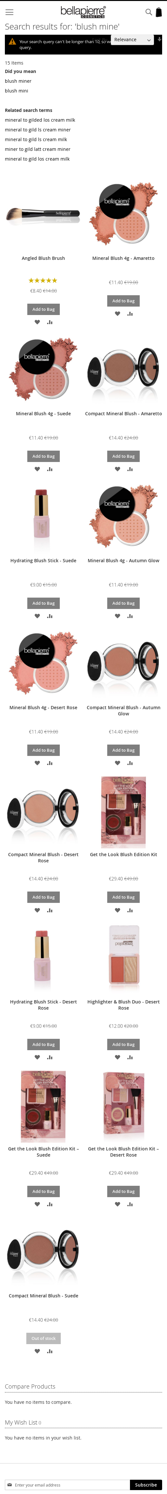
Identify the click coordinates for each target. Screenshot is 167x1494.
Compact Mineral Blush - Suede (43, 1296)
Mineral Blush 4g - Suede (43, 413)
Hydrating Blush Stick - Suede (43, 560)
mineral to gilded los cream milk (40, 120)
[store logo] (83, 12)
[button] (37, 321)
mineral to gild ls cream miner (38, 130)
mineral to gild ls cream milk (36, 139)
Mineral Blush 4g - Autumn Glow (123, 560)
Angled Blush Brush (43, 258)
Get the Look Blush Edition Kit (123, 854)
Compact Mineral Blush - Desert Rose (43, 857)
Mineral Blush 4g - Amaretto (123, 258)
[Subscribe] (146, 1485)
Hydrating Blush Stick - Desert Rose (43, 1005)
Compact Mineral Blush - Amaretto (123, 413)
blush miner (18, 81)
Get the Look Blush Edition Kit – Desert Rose (123, 1152)
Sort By (99, 39)
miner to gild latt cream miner (38, 149)
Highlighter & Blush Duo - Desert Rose (123, 1005)
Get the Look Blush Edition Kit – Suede (43, 1152)
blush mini (16, 91)
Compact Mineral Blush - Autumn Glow (124, 710)
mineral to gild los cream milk (37, 159)
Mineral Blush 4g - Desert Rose (43, 707)
